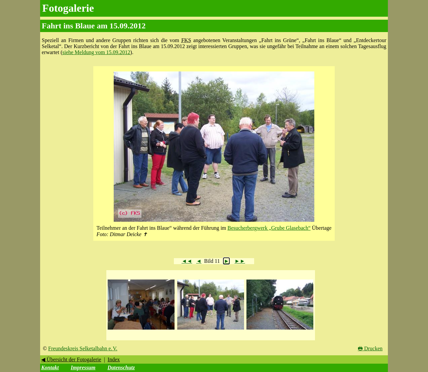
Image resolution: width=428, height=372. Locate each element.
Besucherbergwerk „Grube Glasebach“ (268, 228)
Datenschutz (121, 367)
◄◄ (187, 261)
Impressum (83, 367)
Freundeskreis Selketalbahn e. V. (82, 348)
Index (114, 359)
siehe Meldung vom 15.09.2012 (96, 52)
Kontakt (50, 367)
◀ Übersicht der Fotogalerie (71, 359)
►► (239, 261)
